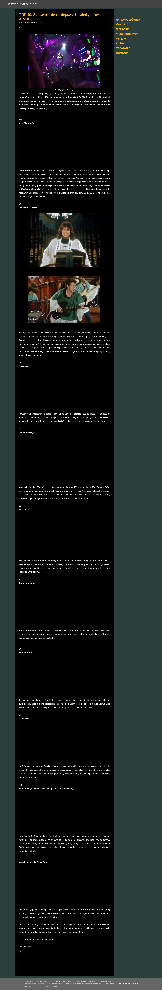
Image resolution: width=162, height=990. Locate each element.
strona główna (128, 19)
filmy (120, 43)
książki (121, 38)
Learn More (124, 984)
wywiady (123, 47)
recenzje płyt (127, 33)
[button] (20, 27)
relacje (122, 29)
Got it (135, 984)
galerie (122, 24)
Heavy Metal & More (21, 4)
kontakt (122, 52)
